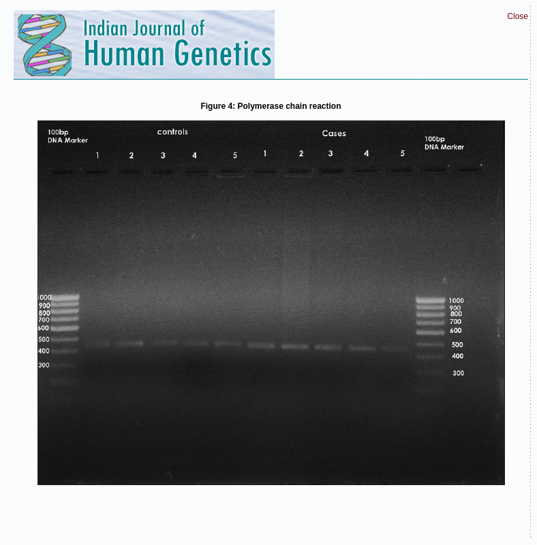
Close (517, 16)
